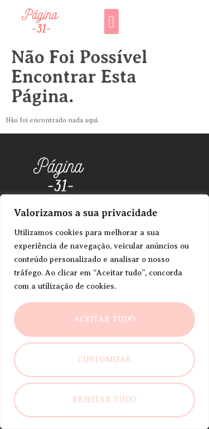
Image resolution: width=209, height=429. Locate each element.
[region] (104, 311)
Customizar (104, 359)
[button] (111, 21)
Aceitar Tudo (104, 319)
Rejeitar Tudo (104, 399)
